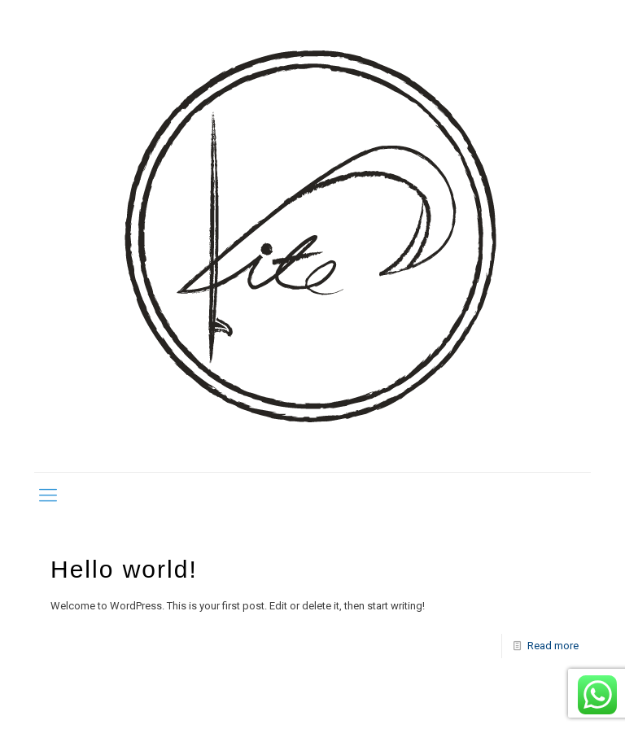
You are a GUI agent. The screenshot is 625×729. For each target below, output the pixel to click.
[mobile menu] (48, 495)
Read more (553, 646)
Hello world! (124, 569)
